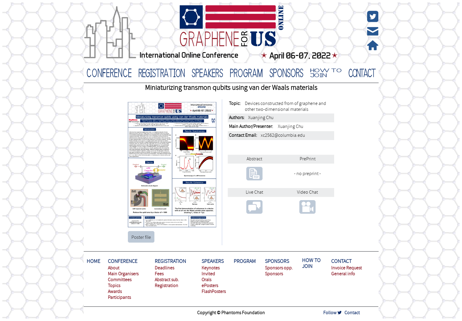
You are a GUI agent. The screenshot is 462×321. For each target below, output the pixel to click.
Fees (159, 274)
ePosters (210, 286)
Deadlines (164, 268)
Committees (119, 280)
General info (343, 274)
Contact (352, 313)
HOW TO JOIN (311, 263)
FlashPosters (214, 291)
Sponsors (274, 274)
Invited (208, 274)
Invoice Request (346, 268)
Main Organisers (123, 274)
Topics (114, 286)
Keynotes (211, 268)
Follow (332, 313)
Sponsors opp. (279, 268)
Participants (119, 297)
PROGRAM (245, 261)
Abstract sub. (167, 280)
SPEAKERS (213, 261)
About (113, 268)
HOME (93, 261)
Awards (115, 291)
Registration (166, 286)
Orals (206, 280)
